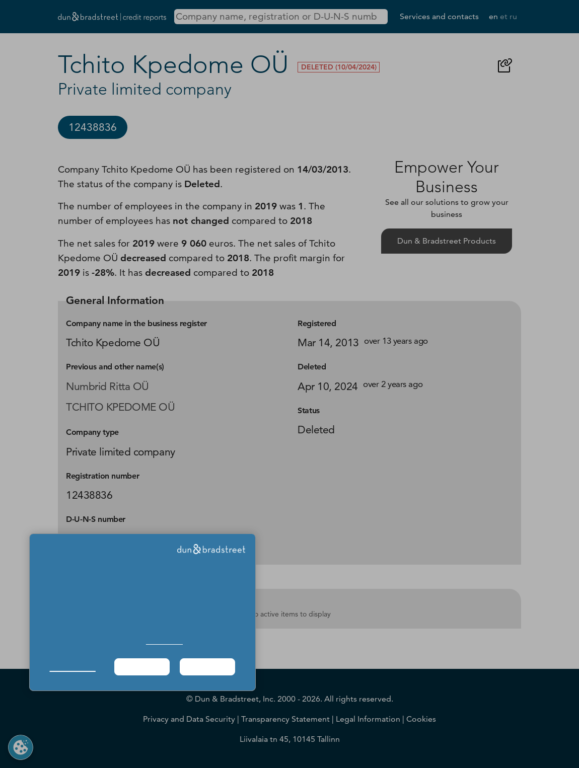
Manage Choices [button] (73, 666)
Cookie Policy (164, 641)
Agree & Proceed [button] (207, 666)
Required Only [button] (142, 666)
